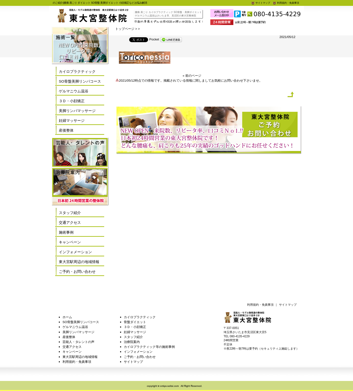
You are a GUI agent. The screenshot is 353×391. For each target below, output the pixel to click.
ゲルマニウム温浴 (73, 91)
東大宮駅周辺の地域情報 (79, 262)
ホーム (67, 317)
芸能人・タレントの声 (78, 342)
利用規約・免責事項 (286, 2)
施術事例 (66, 232)
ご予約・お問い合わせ (77, 271)
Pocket (154, 39)
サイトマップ (260, 2)
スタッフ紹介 (70, 213)
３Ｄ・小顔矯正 (72, 101)
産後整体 (66, 130)
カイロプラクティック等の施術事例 (149, 347)
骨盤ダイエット (135, 322)
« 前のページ (192, 75)
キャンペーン (70, 242)
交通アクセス (70, 222)
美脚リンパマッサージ (77, 111)
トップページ (124, 29)
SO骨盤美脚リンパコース (80, 81)
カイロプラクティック (77, 71)
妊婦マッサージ (72, 120)
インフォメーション (75, 252)
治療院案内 (132, 342)
